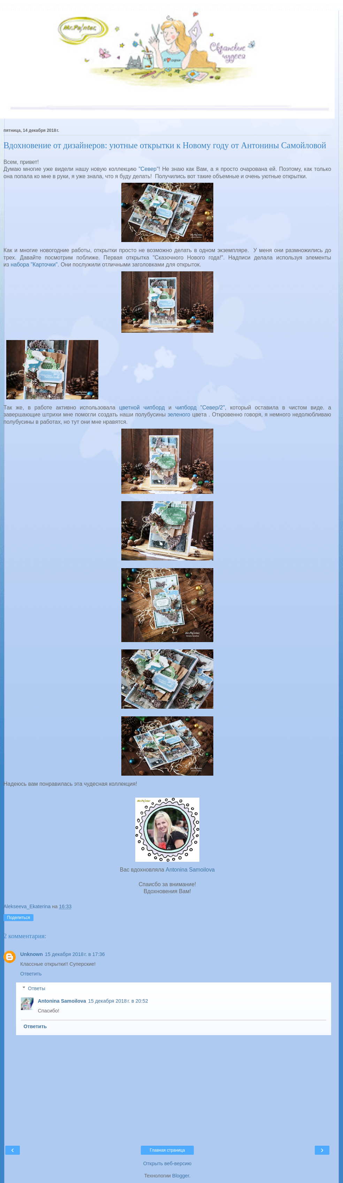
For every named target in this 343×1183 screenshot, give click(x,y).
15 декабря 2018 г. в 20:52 (118, 1001)
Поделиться (18, 917)
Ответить (31, 974)
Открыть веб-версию (167, 1163)
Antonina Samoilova (190, 870)
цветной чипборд (142, 407)
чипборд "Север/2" (198, 407)
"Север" (147, 169)
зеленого (179, 414)
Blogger (180, 1175)
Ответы (36, 988)
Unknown (31, 954)
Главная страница (167, 1150)
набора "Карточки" (34, 265)
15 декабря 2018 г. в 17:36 (75, 954)
